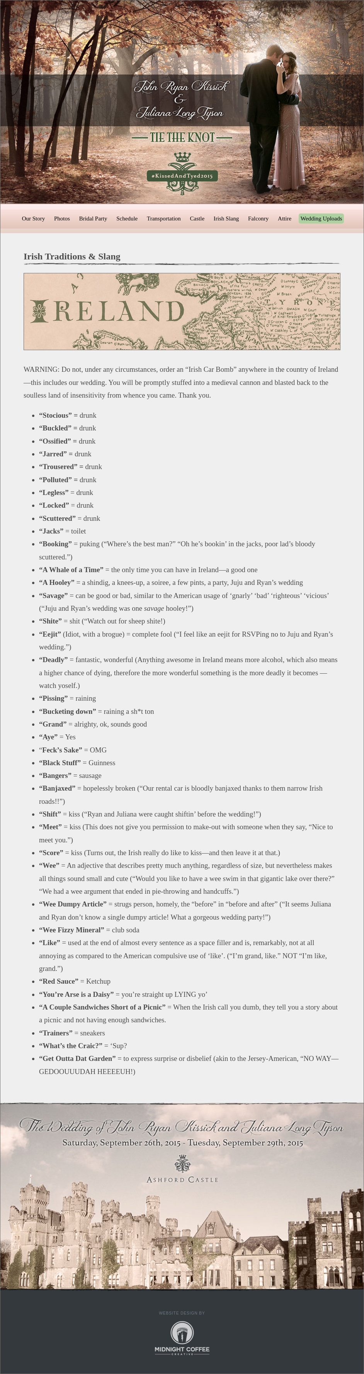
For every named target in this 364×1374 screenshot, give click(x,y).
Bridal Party (93, 218)
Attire (284, 218)
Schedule (127, 218)
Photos (62, 218)
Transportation (164, 218)
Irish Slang (226, 218)
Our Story (33, 218)
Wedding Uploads (321, 218)
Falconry (258, 218)
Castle (197, 218)
